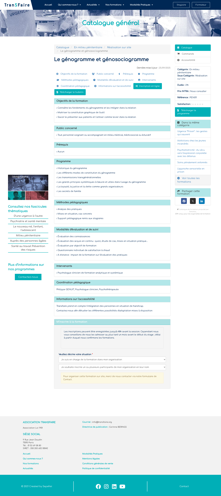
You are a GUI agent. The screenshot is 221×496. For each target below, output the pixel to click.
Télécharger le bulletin (70, 92)
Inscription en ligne (148, 86)
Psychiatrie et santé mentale (28, 221)
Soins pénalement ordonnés (192, 162)
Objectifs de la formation (71, 74)
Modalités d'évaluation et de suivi (113, 80)
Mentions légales (91, 459)
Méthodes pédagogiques (73, 80)
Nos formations (114, 4)
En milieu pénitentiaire (88, 47)
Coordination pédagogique (73, 86)
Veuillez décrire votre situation (75, 354)
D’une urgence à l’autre (28, 216)
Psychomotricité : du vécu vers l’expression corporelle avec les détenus (192, 153)
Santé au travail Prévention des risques (28, 248)
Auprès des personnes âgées (28, 241)
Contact (184, 486)
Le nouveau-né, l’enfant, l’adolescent (28, 228)
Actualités (93, 4)
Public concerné (103, 74)
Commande (185, 54)
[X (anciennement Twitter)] (193, 201)
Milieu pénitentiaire (28, 235)
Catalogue (62, 47)
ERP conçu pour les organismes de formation (192, 214)
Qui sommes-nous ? (69, 4)
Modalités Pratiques (141, 4)
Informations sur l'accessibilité (112, 86)
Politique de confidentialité (96, 469)
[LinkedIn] (202, 201)
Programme (146, 74)
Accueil (48, 5)
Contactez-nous (28, 277)
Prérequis (126, 74)
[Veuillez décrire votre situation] (112, 367)
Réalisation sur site (119, 47)
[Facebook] (184, 201)
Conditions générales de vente (97, 464)
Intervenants (147, 80)
